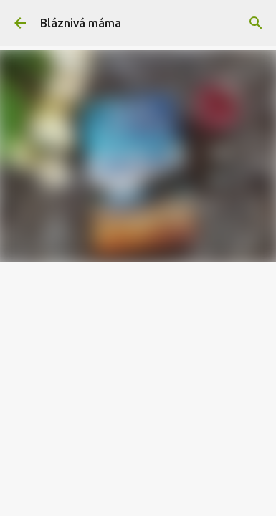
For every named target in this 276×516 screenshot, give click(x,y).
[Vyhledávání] (256, 23)
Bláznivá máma (80, 22)
